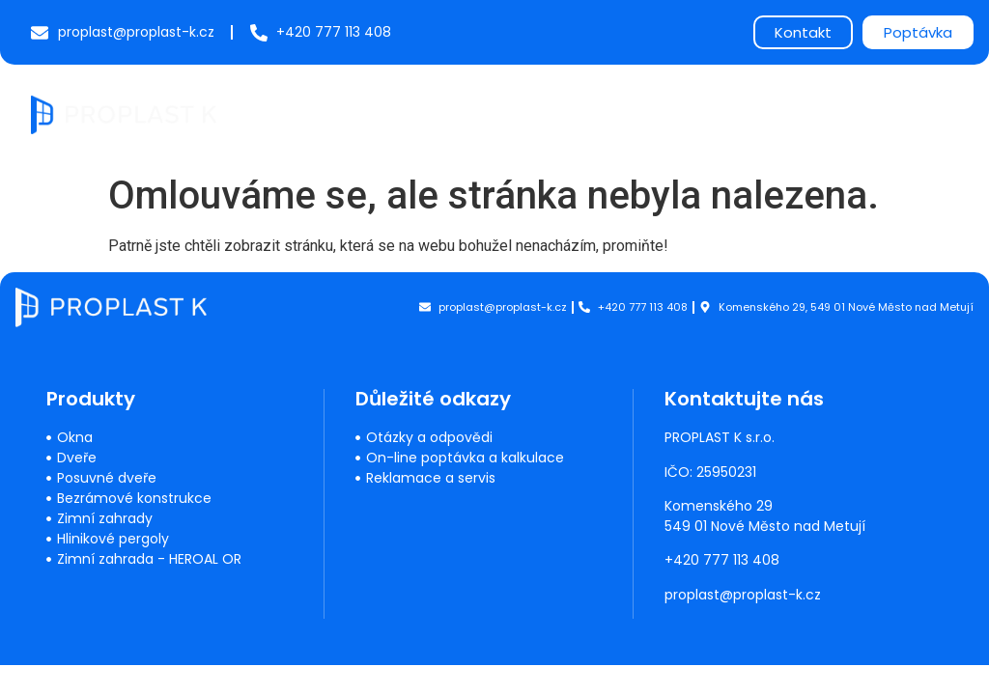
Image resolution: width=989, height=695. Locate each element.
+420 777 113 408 (722, 560)
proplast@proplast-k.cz (743, 594)
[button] (942, 111)
